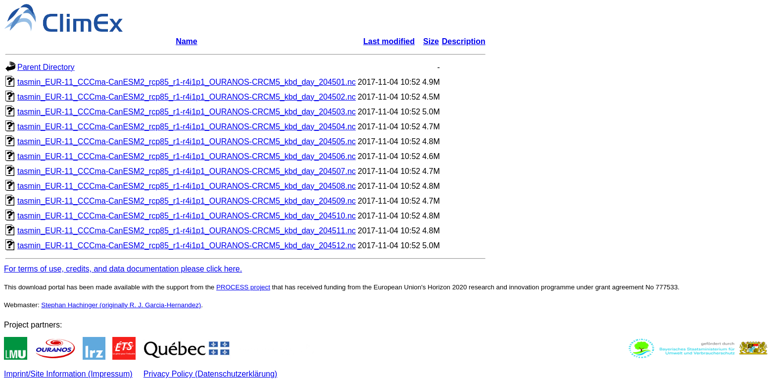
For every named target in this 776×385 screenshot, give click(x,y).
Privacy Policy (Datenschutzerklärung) (210, 374)
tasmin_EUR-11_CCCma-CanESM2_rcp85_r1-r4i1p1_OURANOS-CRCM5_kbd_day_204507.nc (186, 171)
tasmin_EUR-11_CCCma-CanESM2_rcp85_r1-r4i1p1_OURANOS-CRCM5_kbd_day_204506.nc (186, 156)
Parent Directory (46, 67)
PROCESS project (243, 287)
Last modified (389, 41)
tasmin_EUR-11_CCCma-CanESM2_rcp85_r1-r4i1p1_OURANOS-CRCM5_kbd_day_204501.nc (186, 82)
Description (463, 41)
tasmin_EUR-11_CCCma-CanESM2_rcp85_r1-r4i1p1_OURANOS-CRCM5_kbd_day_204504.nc (186, 126)
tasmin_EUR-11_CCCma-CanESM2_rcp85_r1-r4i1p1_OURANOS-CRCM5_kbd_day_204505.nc (186, 141)
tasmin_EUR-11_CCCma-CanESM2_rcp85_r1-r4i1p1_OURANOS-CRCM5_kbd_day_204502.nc (186, 97)
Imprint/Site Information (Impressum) (68, 374)
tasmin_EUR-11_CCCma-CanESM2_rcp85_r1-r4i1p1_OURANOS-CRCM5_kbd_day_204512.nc (186, 245)
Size (431, 41)
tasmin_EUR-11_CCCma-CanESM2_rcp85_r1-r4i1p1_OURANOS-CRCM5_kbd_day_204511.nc (186, 230)
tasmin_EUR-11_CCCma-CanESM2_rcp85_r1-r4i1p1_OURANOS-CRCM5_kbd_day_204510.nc (186, 216)
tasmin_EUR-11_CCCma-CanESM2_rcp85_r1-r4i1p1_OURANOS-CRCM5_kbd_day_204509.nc (186, 201)
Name (186, 41)
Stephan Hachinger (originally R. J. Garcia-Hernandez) (121, 305)
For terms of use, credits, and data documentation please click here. (123, 269)
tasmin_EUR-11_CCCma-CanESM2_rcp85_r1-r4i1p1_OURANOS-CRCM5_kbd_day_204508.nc (186, 186)
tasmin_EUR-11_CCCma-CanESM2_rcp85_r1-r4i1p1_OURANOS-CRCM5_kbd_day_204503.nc (186, 112)
